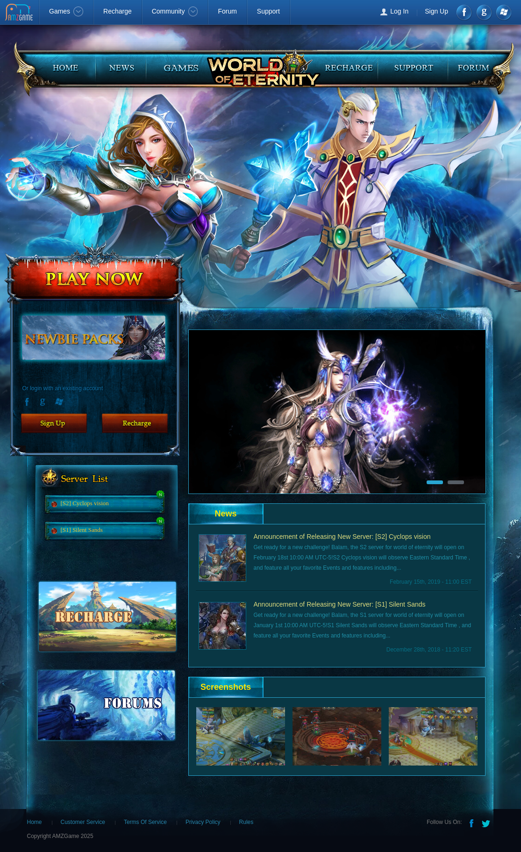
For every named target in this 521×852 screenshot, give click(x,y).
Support (268, 11)
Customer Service (83, 822)
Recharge (117, 11)
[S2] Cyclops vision (85, 503)
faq (476, 64)
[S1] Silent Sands (82, 529)
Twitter (487, 822)
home (57, 64)
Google (44, 401)
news (123, 64)
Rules (246, 822)
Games (66, 11)
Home (34, 822)
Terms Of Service (145, 822)
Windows (503, 12)
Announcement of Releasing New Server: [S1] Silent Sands (340, 604)
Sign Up (436, 11)
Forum (227, 11)
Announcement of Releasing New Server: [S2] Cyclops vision (342, 536)
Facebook (465, 12)
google (484, 12)
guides (175, 64)
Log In (399, 11)
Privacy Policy (203, 822)
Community (175, 11)
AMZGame (20, 13)
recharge (350, 64)
